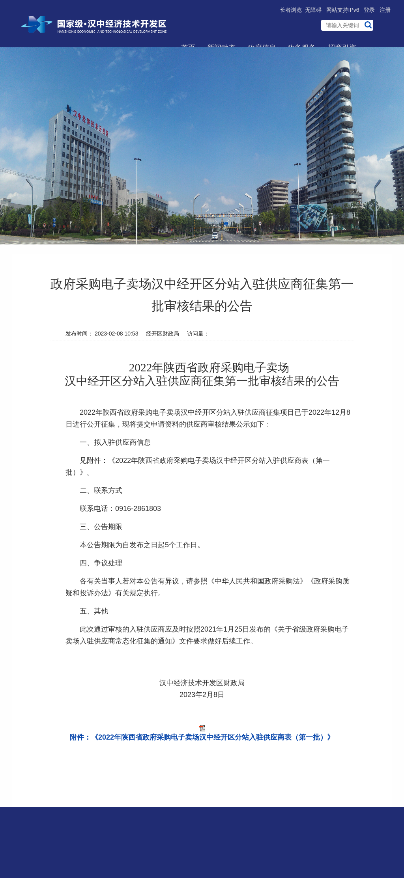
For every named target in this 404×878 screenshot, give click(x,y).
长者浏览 (291, 10)
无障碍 (313, 10)
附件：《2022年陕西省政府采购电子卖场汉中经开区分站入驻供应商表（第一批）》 (202, 737)
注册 (385, 10)
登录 (369, 10)
